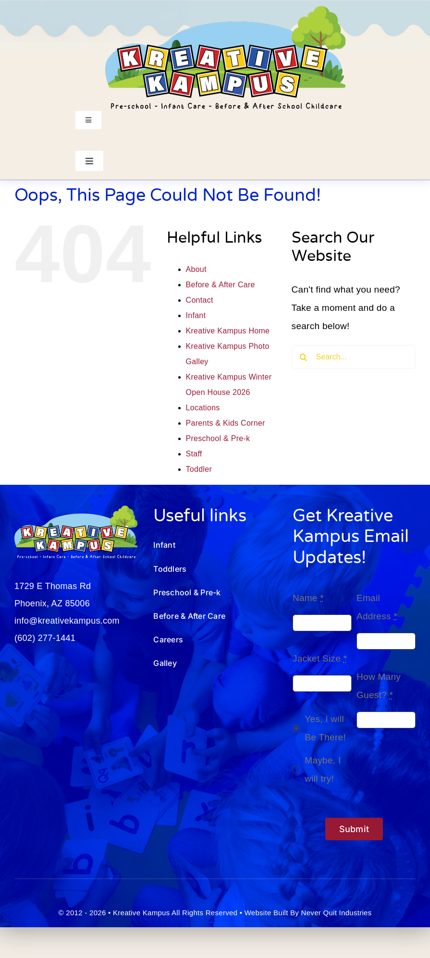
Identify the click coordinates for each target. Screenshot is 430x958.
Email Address (376, 607)
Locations (203, 408)
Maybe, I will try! (323, 769)
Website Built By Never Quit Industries (308, 913)
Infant (196, 315)
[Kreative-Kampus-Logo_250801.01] (225, 10)
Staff (194, 454)
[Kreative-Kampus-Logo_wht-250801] (75, 510)
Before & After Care (220, 285)
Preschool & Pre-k (218, 438)
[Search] (304, 357)
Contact (199, 300)
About (196, 269)
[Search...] (354, 357)
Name (308, 598)
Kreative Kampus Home (228, 331)
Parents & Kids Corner (225, 423)
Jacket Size (320, 658)
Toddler (199, 469)
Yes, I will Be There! (325, 728)
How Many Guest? (378, 686)
